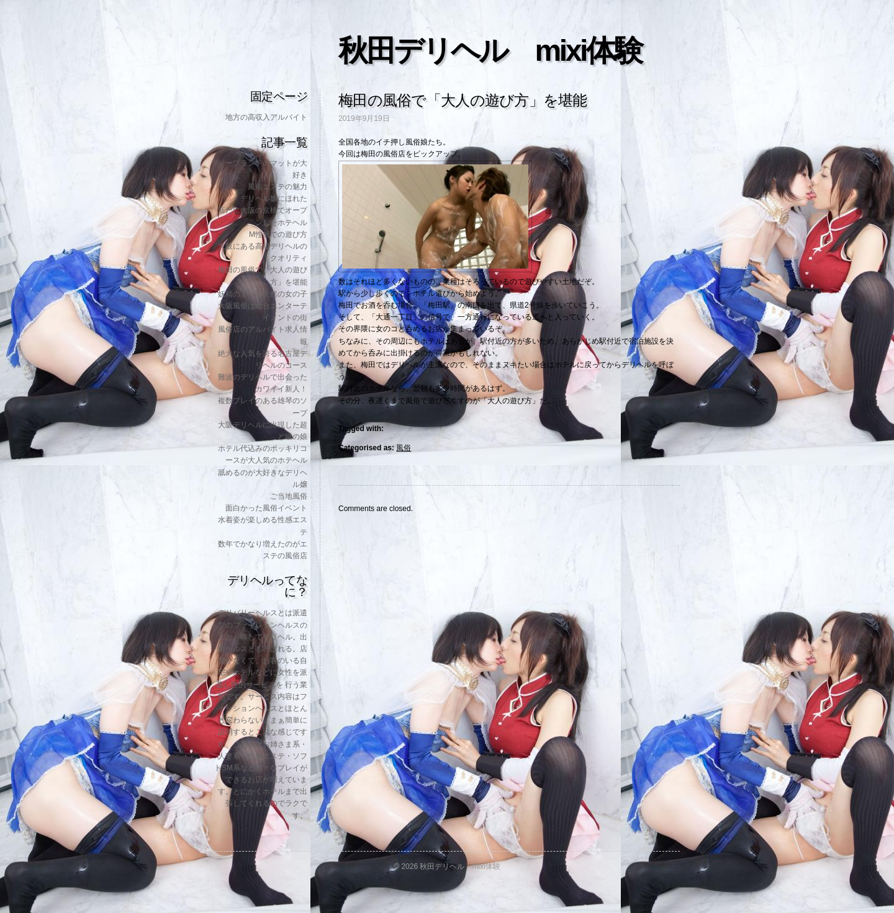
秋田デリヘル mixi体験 (489, 50)
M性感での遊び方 (278, 234)
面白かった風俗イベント (266, 508)
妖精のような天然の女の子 (262, 294)
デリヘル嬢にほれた (273, 198)
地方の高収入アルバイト (266, 117)
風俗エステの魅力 (277, 186)
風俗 (403, 447)
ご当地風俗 (288, 496)
